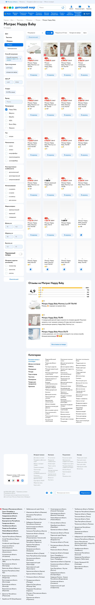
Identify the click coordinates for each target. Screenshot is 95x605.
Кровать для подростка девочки (67, 369)
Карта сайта (37, 485)
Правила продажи (39, 467)
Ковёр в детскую (81, 367)
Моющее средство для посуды (51, 369)
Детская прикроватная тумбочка (67, 363)
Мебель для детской (51, 390)
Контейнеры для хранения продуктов (66, 389)
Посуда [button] (30, 372)
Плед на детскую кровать (81, 373)
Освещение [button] (32, 369)
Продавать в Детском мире (40, 460)
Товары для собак (82, 462)
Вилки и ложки (65, 412)
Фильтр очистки (65, 414)
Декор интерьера (50, 404)
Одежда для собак (82, 466)
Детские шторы (80, 376)
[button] (86, 13)
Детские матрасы (81, 365)
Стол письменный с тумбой (50, 413)
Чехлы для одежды (81, 416)
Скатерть (78, 378)
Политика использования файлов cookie (38, 477)
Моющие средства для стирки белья (51, 373)
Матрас (38, 20)
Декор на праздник (81, 405)
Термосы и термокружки (64, 392)
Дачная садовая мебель (67, 367)
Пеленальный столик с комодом (51, 416)
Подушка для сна (81, 363)
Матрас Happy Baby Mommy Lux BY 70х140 (59, 303)
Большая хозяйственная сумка (51, 383)
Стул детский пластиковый (49, 420)
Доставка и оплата (39, 458)
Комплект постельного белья (82, 360)
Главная (6, 20)
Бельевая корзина (81, 414)
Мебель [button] (30, 366)
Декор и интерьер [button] (34, 364)
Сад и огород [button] (32, 374)
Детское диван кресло (51, 410)
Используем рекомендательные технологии (16, 495)
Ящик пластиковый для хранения (82, 421)
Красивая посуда (65, 416)
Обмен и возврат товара (38, 464)
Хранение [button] (31, 386)
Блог (64, 474)
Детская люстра (65, 376)
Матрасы (29, 20)
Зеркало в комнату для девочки (51, 407)
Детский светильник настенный (66, 383)
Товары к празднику (81, 398)
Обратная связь (38, 483)
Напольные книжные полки (67, 360)
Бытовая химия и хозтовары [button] (33, 360)
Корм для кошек (81, 460)
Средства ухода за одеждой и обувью (50, 386)
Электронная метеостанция (49, 401)
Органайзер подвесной (79, 408)
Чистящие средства (50, 367)
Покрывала (64, 421)
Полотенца (79, 370)
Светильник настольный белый (66, 373)
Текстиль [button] (31, 377)
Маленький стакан (66, 386)
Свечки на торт (80, 401)
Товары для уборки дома (50, 363)
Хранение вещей (81, 411)
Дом (12, 20)
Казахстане (20, 497)
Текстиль (20, 20)
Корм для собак (81, 464)
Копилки (47, 392)
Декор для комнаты (50, 394)
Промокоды (37, 469)
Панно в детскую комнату (50, 397)
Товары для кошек (82, 458)
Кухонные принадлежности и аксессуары (66, 401)
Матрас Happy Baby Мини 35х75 (55, 332)
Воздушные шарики (81, 403)
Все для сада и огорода (67, 419)
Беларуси (27, 497)
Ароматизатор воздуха (51, 376)
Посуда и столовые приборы (66, 396)
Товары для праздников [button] (32, 383)
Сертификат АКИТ (39, 480)
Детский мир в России (10, 497)
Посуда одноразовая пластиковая (66, 409)
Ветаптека (80, 469)
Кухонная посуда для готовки (66, 405)
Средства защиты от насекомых (51, 379)
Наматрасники (12, 48)
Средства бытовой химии (50, 360)
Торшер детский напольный (65, 379)
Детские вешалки (81, 418)
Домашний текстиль (81, 383)
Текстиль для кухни (81, 380)
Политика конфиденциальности (40, 472)
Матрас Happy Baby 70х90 (52, 318)
